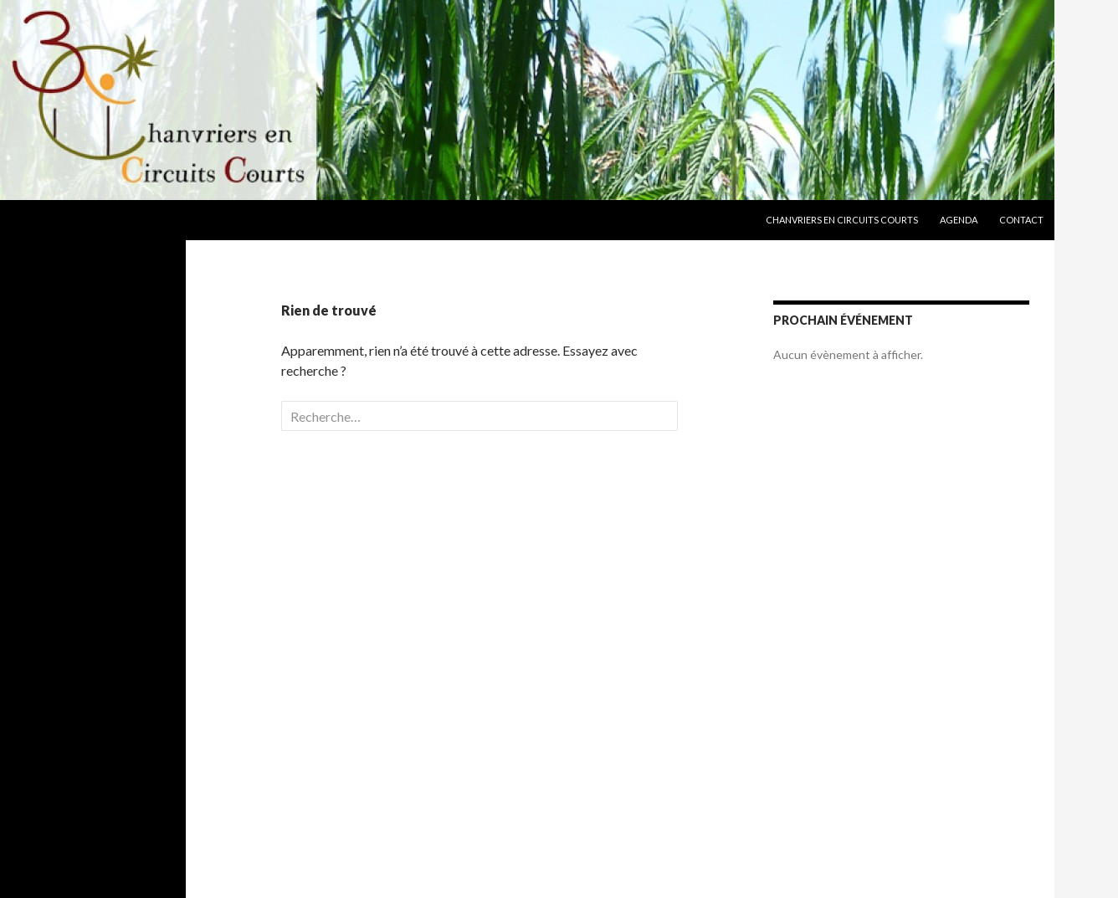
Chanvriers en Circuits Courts (842, 219)
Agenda (958, 219)
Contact (1021, 219)
